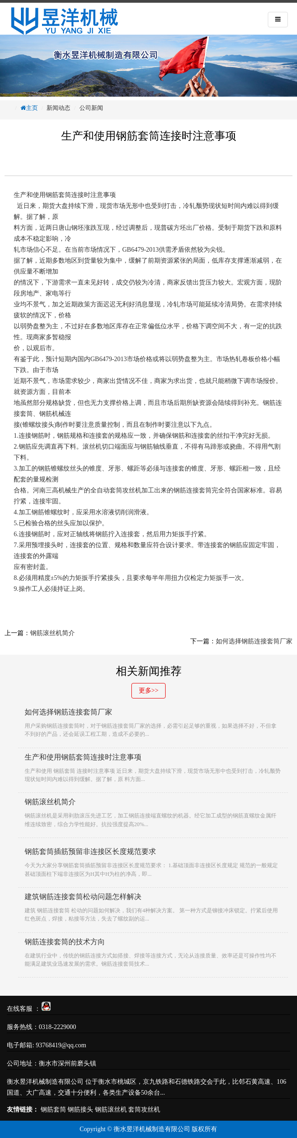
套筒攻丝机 (144, 1109)
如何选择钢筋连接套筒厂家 (254, 641)
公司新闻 (91, 107)
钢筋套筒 (58, 194)
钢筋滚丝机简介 (52, 633)
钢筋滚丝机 (111, 1109)
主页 (32, 107)
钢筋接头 (80, 1109)
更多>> (149, 690)
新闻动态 (58, 107)
